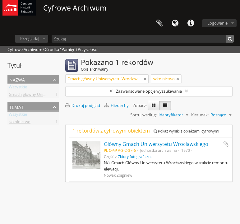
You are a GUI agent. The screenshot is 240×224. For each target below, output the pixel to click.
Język (175, 23)
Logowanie (217, 23)
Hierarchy (117, 105)
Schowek (159, 23)
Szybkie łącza (190, 23)
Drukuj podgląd (82, 105)
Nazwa (17, 79)
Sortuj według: (143, 115)
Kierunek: (200, 115)
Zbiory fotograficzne (135, 156)
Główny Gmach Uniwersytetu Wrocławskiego (156, 144)
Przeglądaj (29, 38)
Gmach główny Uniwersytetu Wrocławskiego (49, 95)
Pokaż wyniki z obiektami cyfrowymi (186, 131)
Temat (16, 106)
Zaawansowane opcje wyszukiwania (149, 91)
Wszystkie (18, 88)
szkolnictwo (19, 123)
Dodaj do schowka (226, 144)
